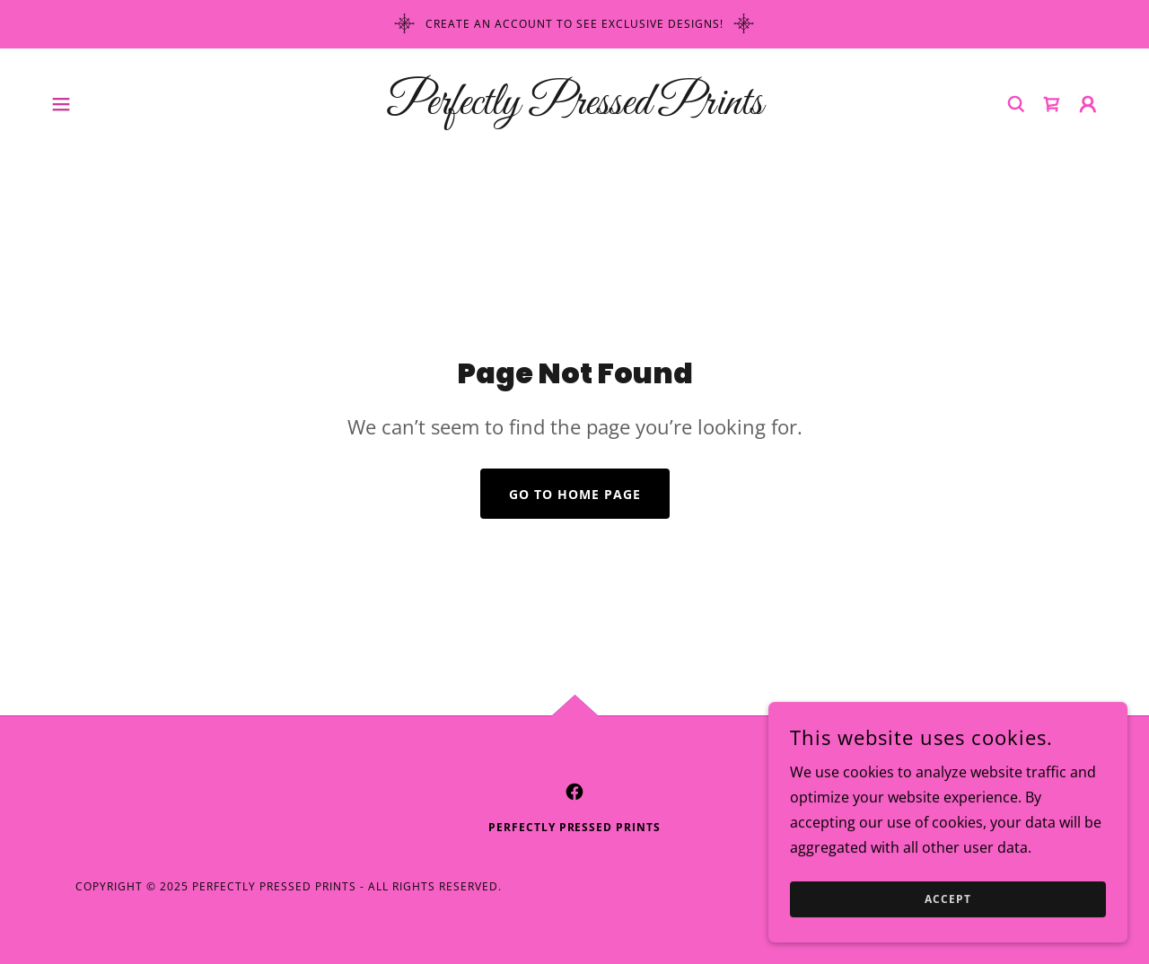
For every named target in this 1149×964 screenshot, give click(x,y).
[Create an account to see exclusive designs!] (574, 24)
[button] (61, 104)
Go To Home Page (575, 494)
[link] (574, 108)
